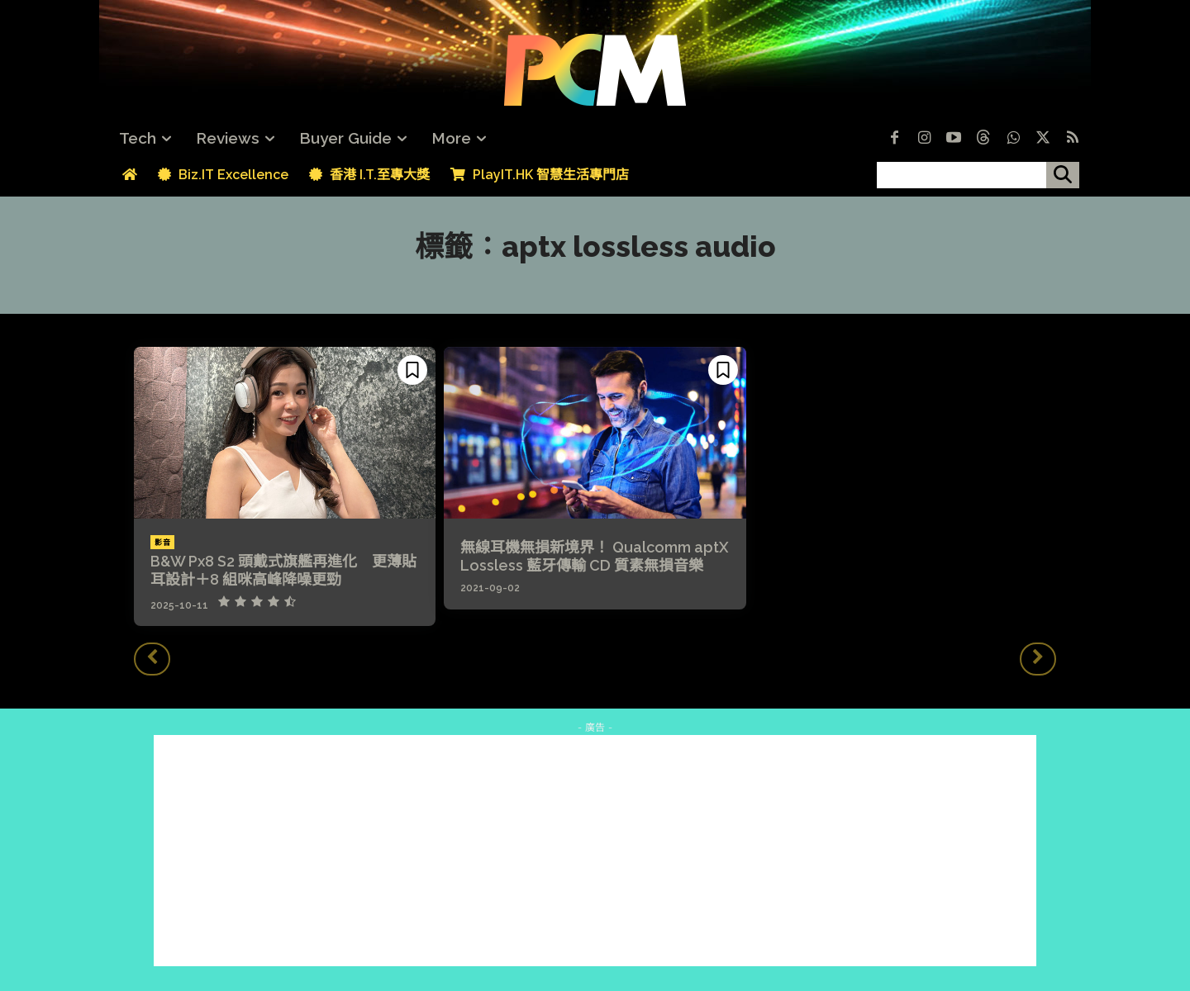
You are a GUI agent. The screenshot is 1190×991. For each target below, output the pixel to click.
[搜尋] (1062, 175)
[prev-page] (152, 659)
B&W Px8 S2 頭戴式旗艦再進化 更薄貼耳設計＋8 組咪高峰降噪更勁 (283, 570)
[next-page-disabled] (1038, 659)
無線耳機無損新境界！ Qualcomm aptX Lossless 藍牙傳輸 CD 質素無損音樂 (594, 556)
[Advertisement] (595, 850)
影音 (162, 542)
